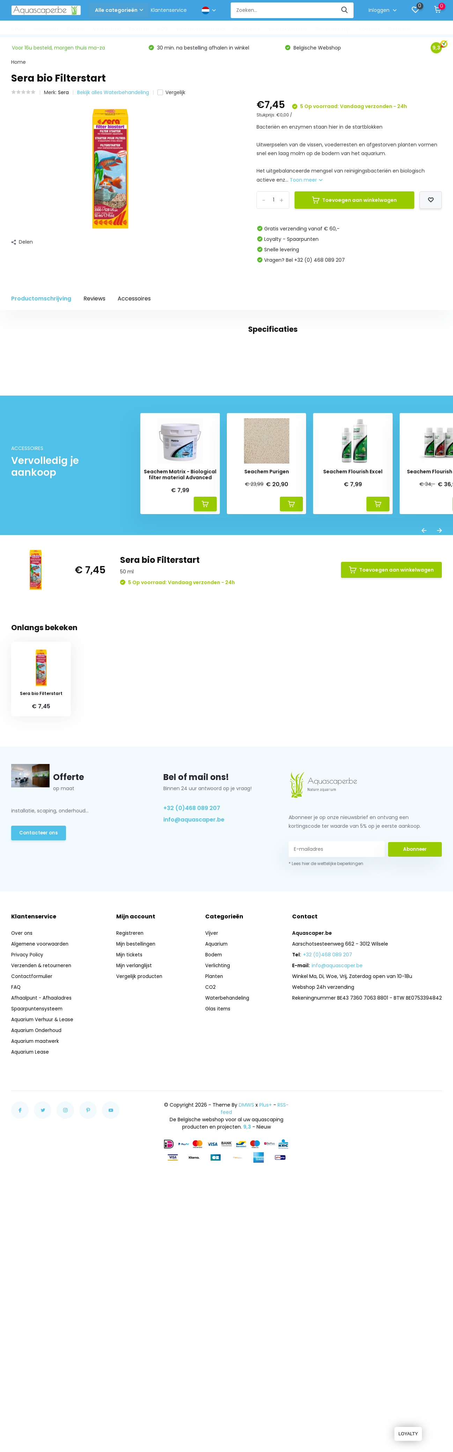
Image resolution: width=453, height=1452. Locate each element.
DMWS (246, 1335)
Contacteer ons (39, 1064)
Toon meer (306, 181)
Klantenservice (169, 10)
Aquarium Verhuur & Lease (43, 1250)
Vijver (18, 28)
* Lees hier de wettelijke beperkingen (326, 1094)
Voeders (369, 28)
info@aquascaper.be (193, 1050)
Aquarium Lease (30, 1282)
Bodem (76, 28)
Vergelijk (171, 94)
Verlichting (107, 28)
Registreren (131, 1163)
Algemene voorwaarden (40, 1174)
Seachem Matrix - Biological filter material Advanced (180, 705)
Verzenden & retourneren (42, 1196)
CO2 (162, 28)
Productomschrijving (41, 301)
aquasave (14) (50, 528)
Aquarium (46, 28)
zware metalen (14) (193, 528)
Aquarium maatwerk (36, 1271)
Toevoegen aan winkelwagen (354, 202)
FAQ (16, 1217)
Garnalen (400, 28)
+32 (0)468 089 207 (191, 1038)
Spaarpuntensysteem (37, 1239)
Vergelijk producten (140, 1206)
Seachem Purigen (266, 702)
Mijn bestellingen (137, 1174)
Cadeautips (435, 28)
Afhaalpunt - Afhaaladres (42, 1228)
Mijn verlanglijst (135, 1196)
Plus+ (265, 1335)
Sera (63, 94)
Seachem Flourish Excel (353, 702)
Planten (139, 28)
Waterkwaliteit (287, 28)
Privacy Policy (27, 1185)
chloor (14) (92, 528)
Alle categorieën (119, 10)
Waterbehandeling (200, 28)
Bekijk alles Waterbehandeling (113, 94)
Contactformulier (32, 1206)
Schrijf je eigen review (402, 563)
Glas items (246, 28)
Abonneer (415, 1079)
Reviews (94, 301)
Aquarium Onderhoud (37, 1261)
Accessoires (134, 301)
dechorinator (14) (137, 528)
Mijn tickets (130, 1185)
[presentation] (424, 762)
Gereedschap (332, 28)
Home (18, 64)
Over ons (22, 1163)
